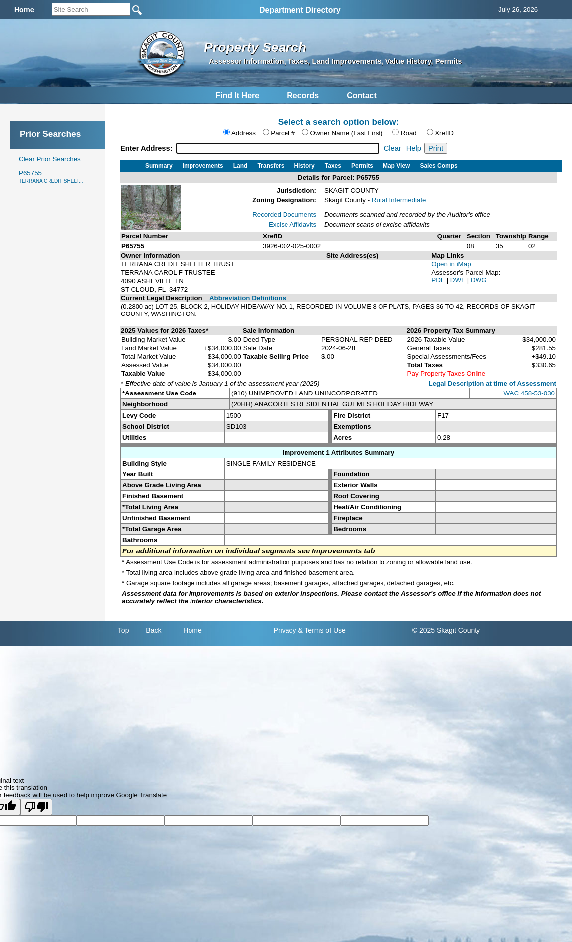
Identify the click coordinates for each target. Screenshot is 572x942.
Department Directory (300, 10)
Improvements (203, 165)
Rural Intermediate (399, 200)
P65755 (51, 176)
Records (303, 95)
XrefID (444, 133)
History (304, 165)
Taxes (333, 165)
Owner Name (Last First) (346, 133)
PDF (438, 280)
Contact (362, 95)
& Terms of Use (321, 630)
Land (240, 165)
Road (409, 133)
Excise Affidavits (292, 224)
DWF (458, 280)
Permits (362, 165)
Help (413, 148)
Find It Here (237, 95)
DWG (479, 280)
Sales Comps (438, 165)
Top (123, 630)
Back (153, 630)
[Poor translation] (36, 807)
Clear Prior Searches (50, 159)
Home (192, 630)
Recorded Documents (284, 214)
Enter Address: (147, 148)
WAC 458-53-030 (529, 393)
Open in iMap (451, 264)
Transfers (270, 165)
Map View (396, 165)
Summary (159, 165)
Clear (392, 148)
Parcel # (283, 133)
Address (243, 133)
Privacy (285, 630)
